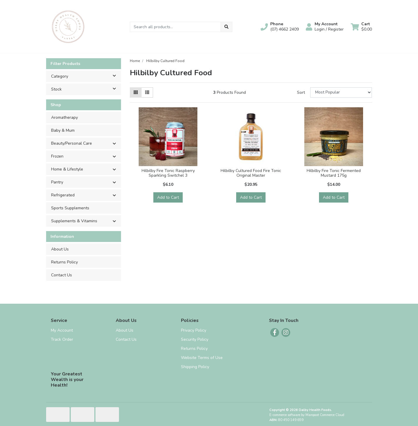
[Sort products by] (341, 92)
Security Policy (194, 339)
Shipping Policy (195, 367)
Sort (301, 92)
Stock (86, 89)
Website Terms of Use (202, 357)
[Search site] (226, 27)
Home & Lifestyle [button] (67, 169)
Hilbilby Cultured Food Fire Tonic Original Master (251, 173)
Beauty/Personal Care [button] (71, 143)
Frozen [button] (57, 156)
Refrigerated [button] (63, 195)
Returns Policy (64, 262)
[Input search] (175, 27)
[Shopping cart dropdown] (361, 26)
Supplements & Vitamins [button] (74, 221)
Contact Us (61, 275)
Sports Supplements (70, 208)
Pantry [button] (57, 182)
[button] (280, 26)
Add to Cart (168, 197)
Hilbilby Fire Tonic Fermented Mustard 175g (334, 173)
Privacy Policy (193, 330)
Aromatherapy (64, 117)
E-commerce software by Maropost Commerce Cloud (306, 415)
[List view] (147, 92)
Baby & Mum (63, 130)
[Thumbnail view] (136, 92)
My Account (62, 330)
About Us (60, 249)
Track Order (62, 339)
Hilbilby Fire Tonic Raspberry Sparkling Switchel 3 (168, 173)
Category (86, 76)
